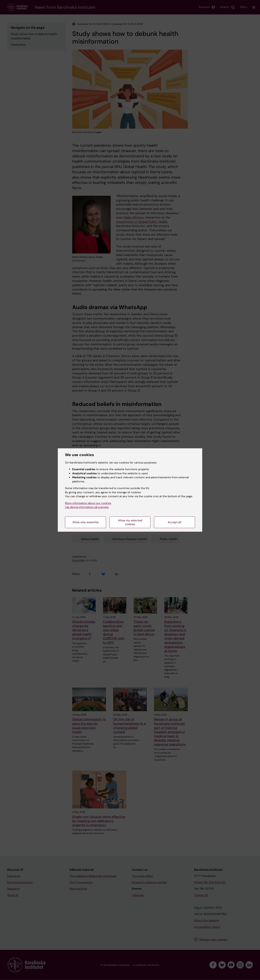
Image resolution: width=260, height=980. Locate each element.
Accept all (174, 522)
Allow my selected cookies (130, 522)
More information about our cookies (88, 503)
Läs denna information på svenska (87, 507)
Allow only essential (85, 522)
